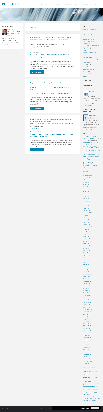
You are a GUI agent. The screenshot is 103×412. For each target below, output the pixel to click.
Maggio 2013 (86, 264)
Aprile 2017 (86, 217)
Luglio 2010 (86, 314)
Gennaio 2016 (86, 238)
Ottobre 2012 (86, 271)
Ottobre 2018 (86, 206)
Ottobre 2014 (86, 248)
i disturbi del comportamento (62, 82)
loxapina (60, 54)
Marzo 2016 (86, 236)
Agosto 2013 (86, 262)
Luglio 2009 (86, 342)
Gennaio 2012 (86, 283)
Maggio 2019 (86, 198)
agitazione (42, 54)
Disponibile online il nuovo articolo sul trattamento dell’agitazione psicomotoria (48, 45)
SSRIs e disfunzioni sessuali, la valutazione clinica (90, 373)
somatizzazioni (87, 71)
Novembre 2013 (87, 260)
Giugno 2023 (86, 177)
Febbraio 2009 (87, 354)
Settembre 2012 (87, 274)
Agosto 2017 (86, 215)
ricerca (39, 136)
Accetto (95, 408)
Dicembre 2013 (87, 257)
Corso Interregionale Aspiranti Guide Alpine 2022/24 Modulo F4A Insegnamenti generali (91, 156)
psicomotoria (33, 136)
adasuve (37, 54)
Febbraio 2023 (87, 180)
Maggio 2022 (86, 184)
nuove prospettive (59, 93)
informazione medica (44, 39)
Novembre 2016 (87, 227)
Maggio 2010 (86, 319)
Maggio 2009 (86, 347)
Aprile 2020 (86, 194)
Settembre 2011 (87, 290)
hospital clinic (52, 134)
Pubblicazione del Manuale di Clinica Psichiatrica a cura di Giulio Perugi (92, 138)
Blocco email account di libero (91, 150)
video (84, 76)
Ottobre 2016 (86, 229)
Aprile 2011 (86, 297)
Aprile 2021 (86, 187)
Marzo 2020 (86, 196)
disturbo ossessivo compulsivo (91, 45)
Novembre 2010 (87, 309)
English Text (86, 48)
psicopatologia (87, 67)
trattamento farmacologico (36, 57)
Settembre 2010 (87, 311)
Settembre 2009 (87, 337)
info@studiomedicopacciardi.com (44, 408)
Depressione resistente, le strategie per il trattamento (91, 392)
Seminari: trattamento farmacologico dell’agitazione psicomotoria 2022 (90, 163)
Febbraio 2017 (87, 222)
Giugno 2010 (86, 316)
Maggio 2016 (86, 234)
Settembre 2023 (87, 175)
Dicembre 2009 (87, 330)
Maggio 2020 (86, 191)
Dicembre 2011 (87, 286)
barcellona (45, 134)
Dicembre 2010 (87, 307)
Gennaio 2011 (86, 304)
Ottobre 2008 (86, 363)
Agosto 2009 (86, 340)
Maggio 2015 (86, 243)
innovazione (59, 134)
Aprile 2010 (86, 321)
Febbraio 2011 (87, 302)
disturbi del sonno (88, 37)
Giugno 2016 (86, 231)
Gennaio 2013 (86, 267)
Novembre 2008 (87, 361)
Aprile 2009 (86, 349)
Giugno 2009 (86, 344)
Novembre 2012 (87, 269)
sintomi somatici (87, 69)
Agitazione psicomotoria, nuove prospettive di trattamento (51, 87)
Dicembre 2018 (87, 203)
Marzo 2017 (86, 220)
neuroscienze (33, 42)
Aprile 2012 (86, 279)
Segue (7, 44)
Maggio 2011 (86, 295)
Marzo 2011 (86, 300)
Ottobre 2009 (86, 335)
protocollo (70, 134)
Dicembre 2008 (87, 359)
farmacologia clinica (59, 37)
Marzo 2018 (86, 208)
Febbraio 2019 (87, 201)
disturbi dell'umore (48, 37)
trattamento (66, 54)
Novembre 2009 (87, 333)
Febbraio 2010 (87, 326)
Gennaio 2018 (86, 210)
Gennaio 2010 (86, 328)
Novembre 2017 (87, 213)
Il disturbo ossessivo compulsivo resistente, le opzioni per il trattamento (91, 398)
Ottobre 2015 (86, 241)
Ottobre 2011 (86, 288)
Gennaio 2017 (86, 224)
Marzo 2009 (86, 352)
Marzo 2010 (86, 323)
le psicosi (65, 39)
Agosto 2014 (86, 250)
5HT (33, 54)
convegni (85, 32)
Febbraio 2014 (87, 255)
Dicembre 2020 (87, 189)
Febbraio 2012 (87, 281)
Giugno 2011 (86, 293)
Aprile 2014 (86, 253)
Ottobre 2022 (86, 182)
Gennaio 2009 (86, 356)
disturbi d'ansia (87, 34)
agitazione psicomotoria (37, 37)
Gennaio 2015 (86, 246)
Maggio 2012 (86, 276)
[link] (99, 4)
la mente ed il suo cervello (56, 39)
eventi (84, 50)
